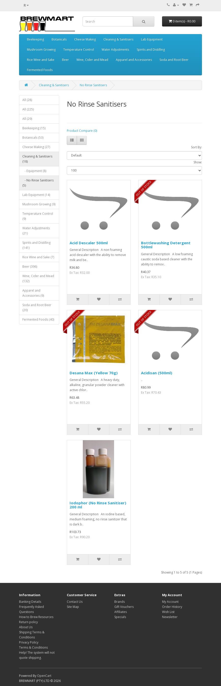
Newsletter (170, 617)
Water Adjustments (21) (36, 230)
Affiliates (120, 612)
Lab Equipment (152, 39)
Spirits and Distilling (151, 49)
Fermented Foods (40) (38, 319)
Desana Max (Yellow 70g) (94, 372)
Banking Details (30, 601)
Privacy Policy (28, 642)
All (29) (27, 119)
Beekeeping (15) (33, 128)
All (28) (27, 100)
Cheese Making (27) (36, 147)
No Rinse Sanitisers (93, 85)
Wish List (168, 612)
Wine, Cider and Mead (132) (38, 278)
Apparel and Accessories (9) (33, 293)
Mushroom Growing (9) (38, 204)
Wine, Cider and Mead (92, 60)
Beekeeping (35, 39)
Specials (120, 617)
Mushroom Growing (41, 49)
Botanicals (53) (32, 137)
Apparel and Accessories (134, 60)
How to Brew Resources (36, 617)
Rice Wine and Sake (40, 60)
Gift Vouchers (124, 607)
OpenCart (44, 676)
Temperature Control (78, 49)
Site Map (73, 607)
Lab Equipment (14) (36, 195)
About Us (26, 627)
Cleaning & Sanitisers (118, 39)
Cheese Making (85, 39)
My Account (170, 601)
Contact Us (75, 601)
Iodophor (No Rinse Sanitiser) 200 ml (98, 505)
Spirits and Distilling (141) (36, 245)
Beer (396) (29, 266)
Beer (65, 60)
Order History (172, 607)
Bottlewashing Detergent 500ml (166, 245)
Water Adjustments (115, 49)
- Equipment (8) (34, 171)
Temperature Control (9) (37, 216)
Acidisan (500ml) (156, 372)
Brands (119, 601)
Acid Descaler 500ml (89, 242)
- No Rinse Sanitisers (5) (38, 183)
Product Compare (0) (82, 130)
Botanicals (59, 39)
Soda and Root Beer (174, 60)
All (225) (28, 109)
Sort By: (196, 147)
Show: (198, 162)
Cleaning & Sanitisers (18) (37, 159)
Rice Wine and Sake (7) (38, 257)
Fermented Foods (40, 70)
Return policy (28, 622)
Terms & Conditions (33, 647)
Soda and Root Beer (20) (36, 307)
